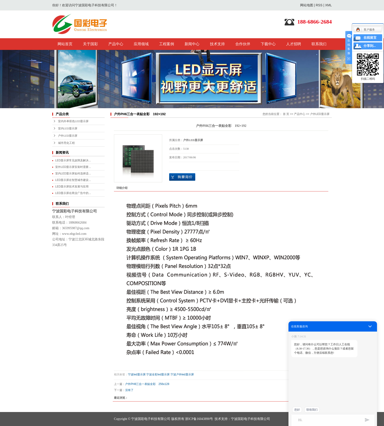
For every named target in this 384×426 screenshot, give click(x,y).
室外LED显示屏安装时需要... (73, 167)
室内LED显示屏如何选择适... (73, 173)
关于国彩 (90, 44)
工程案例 (166, 44)
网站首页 (65, 44)
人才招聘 (293, 44)
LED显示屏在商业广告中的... (73, 193)
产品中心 (115, 44)
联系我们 (319, 44)
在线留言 (370, 37)
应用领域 (141, 44)
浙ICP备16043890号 (199, 419)
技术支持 (217, 44)
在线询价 (182, 177)
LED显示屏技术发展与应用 (72, 186)
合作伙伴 (242, 44)
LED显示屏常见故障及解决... (73, 160)
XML (328, 5)
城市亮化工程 (66, 143)
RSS (319, 5)
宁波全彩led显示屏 (158, 374)
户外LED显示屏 (67, 135)
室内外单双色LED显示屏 (73, 121)
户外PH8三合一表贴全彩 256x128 (147, 384)
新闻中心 (192, 44)
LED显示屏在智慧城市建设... (73, 180)
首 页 (286, 114)
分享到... (369, 46)
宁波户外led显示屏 (182, 374)
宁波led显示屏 (137, 374)
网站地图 (306, 5)
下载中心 (268, 44)
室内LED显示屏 (67, 128)
